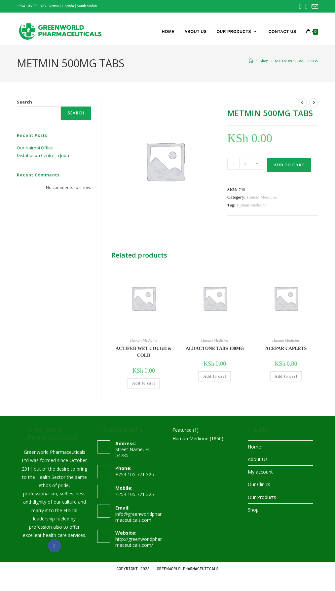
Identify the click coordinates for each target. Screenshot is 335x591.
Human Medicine (262, 197)
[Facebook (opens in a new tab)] (300, 6)
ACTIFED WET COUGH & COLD (144, 352)
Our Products (262, 497)
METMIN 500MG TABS (296, 60)
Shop (253, 510)
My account (260, 472)
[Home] (251, 60)
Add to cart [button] (143, 383)
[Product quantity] (245, 164)
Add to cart (289, 165)
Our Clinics (259, 484)
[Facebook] (54, 545)
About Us (258, 459)
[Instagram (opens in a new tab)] (306, 6)
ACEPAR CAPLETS (286, 348)
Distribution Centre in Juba (43, 155)
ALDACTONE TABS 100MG (215, 348)
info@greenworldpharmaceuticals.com (138, 517)
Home (254, 447)
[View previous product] (302, 103)
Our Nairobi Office (35, 148)
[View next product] (313, 103)
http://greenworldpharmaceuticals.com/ (138, 542)
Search (24, 102)
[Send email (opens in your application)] (314, 6)
